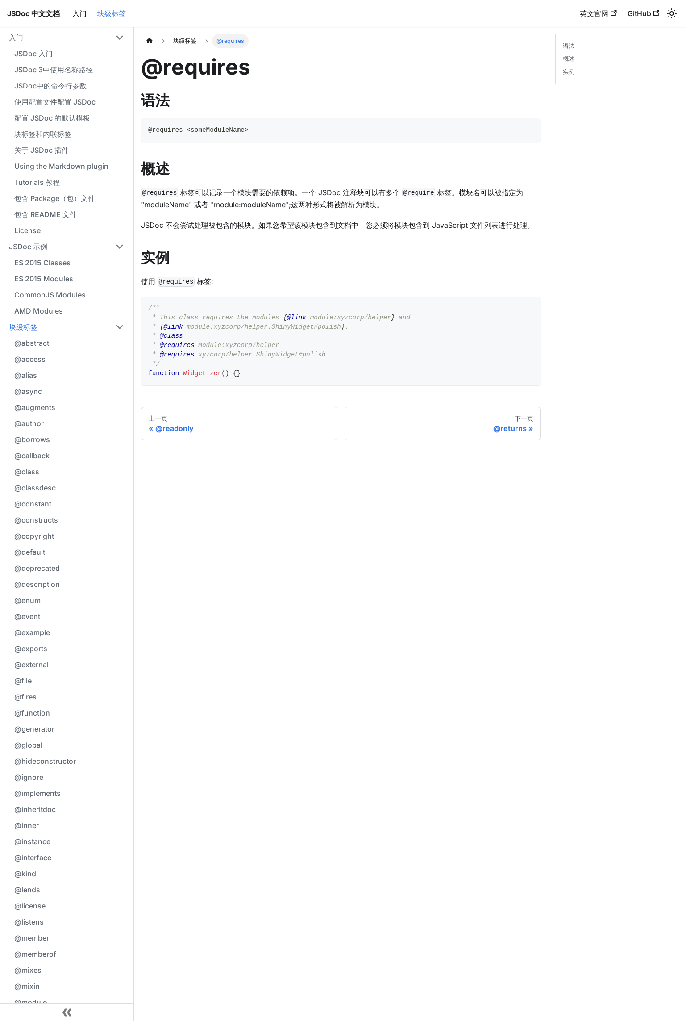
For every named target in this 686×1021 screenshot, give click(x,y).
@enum (27, 600)
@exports (30, 648)
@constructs (36, 519)
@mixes (28, 970)
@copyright (34, 535)
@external (31, 664)
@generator (34, 728)
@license (30, 905)
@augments (34, 407)
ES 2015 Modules (43, 278)
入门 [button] (16, 37)
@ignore (28, 777)
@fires (25, 696)
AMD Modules (38, 310)
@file (23, 680)
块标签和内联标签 (42, 134)
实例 (568, 71)
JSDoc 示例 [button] (28, 246)
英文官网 (598, 13)
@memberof (35, 954)
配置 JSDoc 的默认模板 (52, 117)
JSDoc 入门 (33, 53)
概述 (568, 58)
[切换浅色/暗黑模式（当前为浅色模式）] (672, 13)
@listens (29, 921)
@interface (32, 857)
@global (28, 745)
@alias (25, 375)
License (27, 230)
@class (26, 471)
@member (31, 937)
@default (29, 552)
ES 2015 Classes (42, 262)
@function (32, 712)
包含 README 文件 (45, 214)
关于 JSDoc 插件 (41, 150)
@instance (32, 841)
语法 (568, 45)
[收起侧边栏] (67, 1012)
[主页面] (149, 41)
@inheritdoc (35, 809)
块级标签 (111, 13)
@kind (25, 873)
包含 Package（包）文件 (54, 198)
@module (30, 1002)
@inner (26, 825)
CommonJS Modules (50, 294)
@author (29, 423)
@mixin (27, 986)
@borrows (32, 439)
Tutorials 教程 (37, 182)
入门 (79, 13)
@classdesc (35, 487)
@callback (32, 455)
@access (30, 359)
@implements (37, 793)
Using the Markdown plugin (61, 166)
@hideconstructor (45, 761)
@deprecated (37, 568)
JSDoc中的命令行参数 (50, 85)
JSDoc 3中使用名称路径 (53, 69)
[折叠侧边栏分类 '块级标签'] (119, 327)
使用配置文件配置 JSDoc (55, 101)
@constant (32, 503)
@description (37, 584)
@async (28, 391)
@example (32, 632)
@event (27, 616)
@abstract (31, 343)
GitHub (643, 13)
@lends (27, 889)
